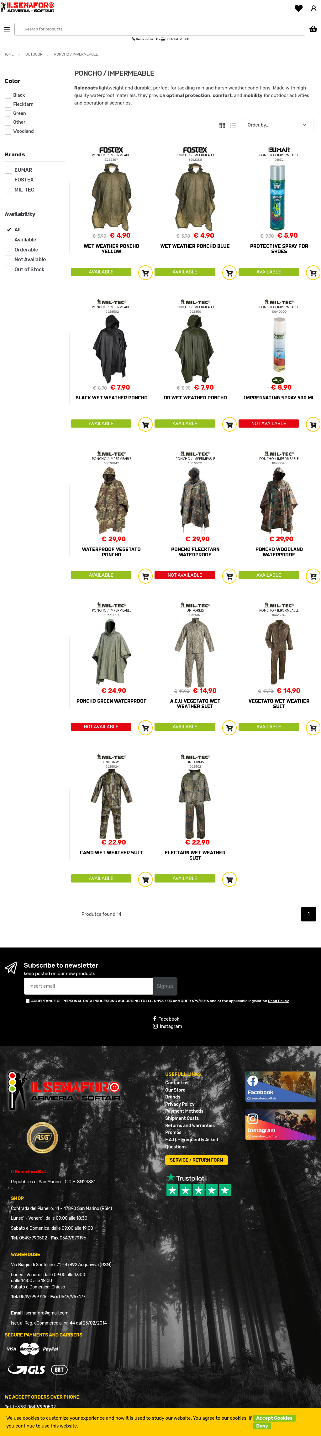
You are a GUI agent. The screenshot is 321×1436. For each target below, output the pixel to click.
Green (19, 113)
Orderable (26, 250)
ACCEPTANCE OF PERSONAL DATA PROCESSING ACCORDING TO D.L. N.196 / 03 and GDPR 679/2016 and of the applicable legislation (160, 1001)
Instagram (167, 1026)
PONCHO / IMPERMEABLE (111, 155)
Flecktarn (23, 104)
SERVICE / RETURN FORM (196, 1160)
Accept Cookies (274, 1418)
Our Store (175, 1090)
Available (25, 240)
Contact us (176, 1083)
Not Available (30, 259)
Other (19, 122)
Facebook (166, 1019)
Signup (165, 986)
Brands (172, 1097)
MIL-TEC (24, 190)
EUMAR (23, 170)
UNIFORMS (195, 610)
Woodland (23, 131)
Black (19, 95)
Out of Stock (29, 270)
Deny (262, 1426)
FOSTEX (24, 180)
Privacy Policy (180, 1104)
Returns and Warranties (190, 1125)
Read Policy (278, 1001)
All (17, 230)
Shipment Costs (182, 1118)
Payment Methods (184, 1111)
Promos (173, 1132)
